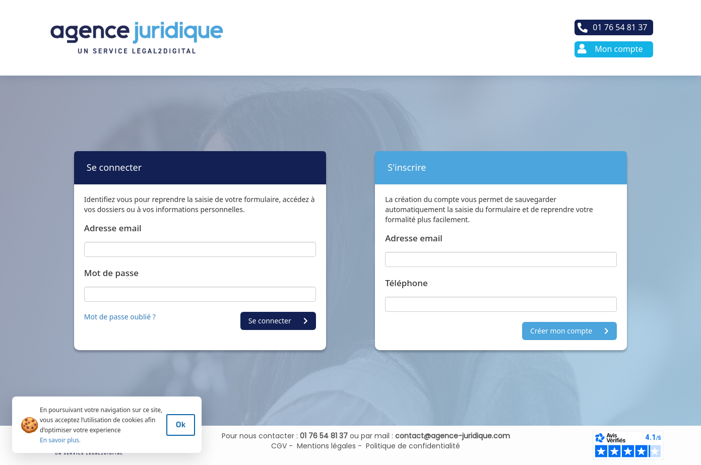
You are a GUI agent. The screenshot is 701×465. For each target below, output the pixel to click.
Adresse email (113, 228)
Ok (180, 424)
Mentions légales (324, 446)
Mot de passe (111, 273)
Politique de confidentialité (411, 446)
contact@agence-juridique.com (452, 436)
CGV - (282, 446)
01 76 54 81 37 (324, 436)
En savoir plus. (60, 440)
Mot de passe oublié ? (120, 316)
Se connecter (278, 320)
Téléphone (406, 283)
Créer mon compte (569, 331)
